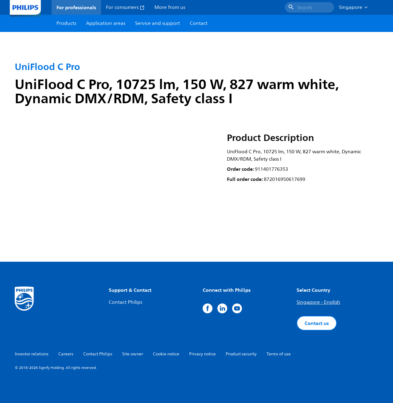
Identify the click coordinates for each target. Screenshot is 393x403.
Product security (241, 354)
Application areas (105, 23)
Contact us (317, 323)
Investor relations (32, 354)
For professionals (76, 7)
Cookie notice (166, 354)
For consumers (125, 7)
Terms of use (279, 354)
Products (66, 23)
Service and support (157, 23)
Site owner (132, 354)
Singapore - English (318, 302)
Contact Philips (125, 302)
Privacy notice (202, 354)
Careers (65, 354)
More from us (169, 7)
